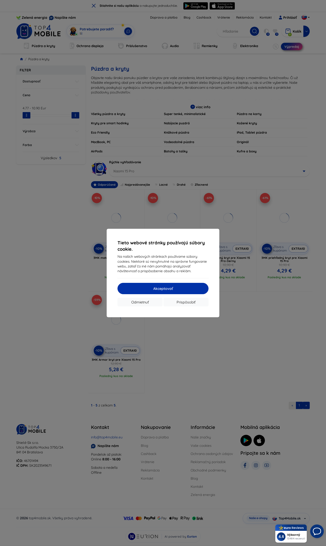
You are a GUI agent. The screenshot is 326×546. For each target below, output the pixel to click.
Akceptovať (163, 288)
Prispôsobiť (186, 302)
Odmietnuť (140, 302)
